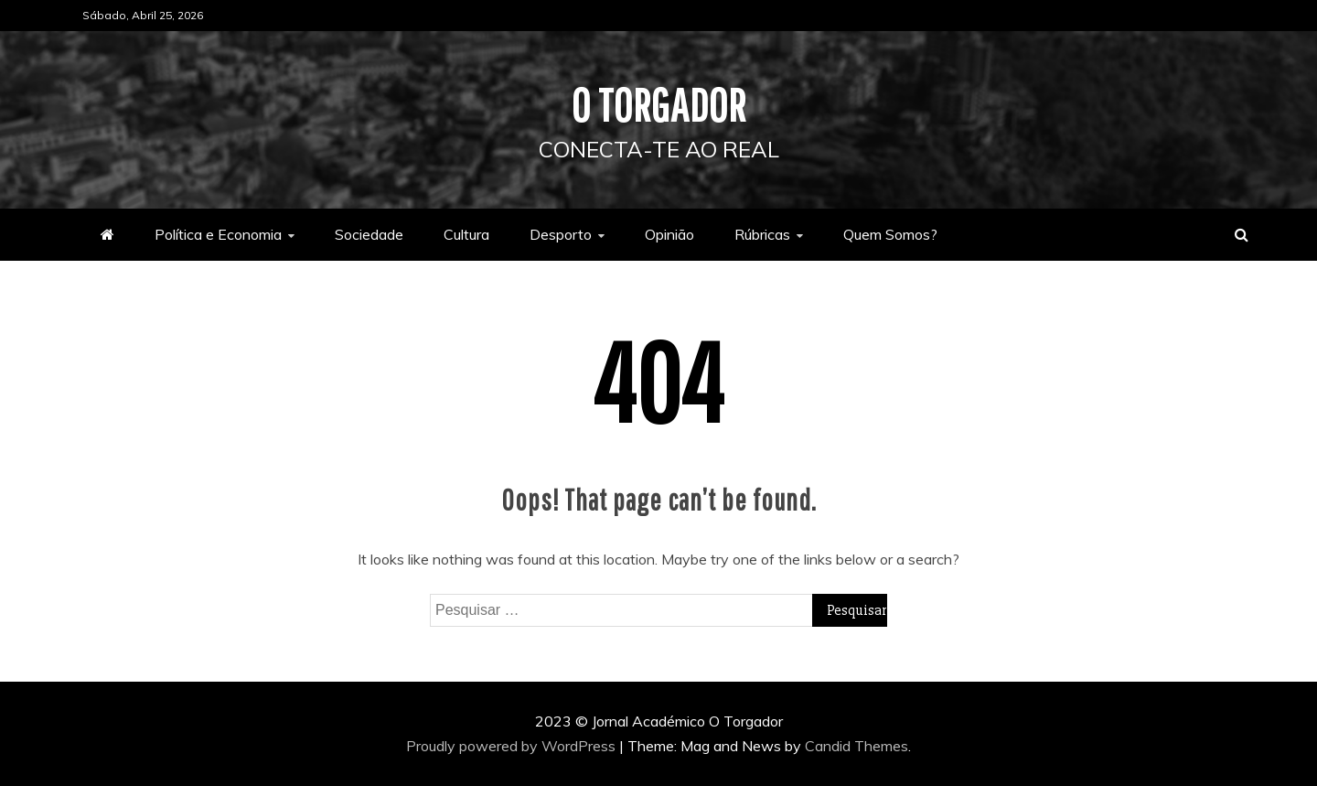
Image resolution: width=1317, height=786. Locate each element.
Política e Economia (218, 234)
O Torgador (659, 104)
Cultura (466, 234)
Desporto (561, 234)
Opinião (669, 234)
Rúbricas (762, 234)
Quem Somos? (890, 234)
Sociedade (369, 234)
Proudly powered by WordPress (512, 746)
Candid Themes (856, 746)
